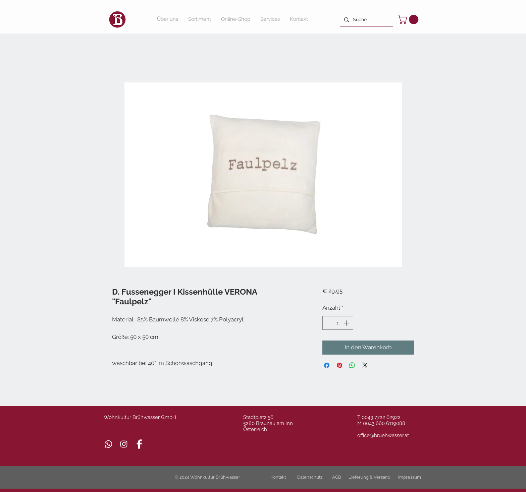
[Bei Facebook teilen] (327, 365)
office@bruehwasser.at (383, 435)
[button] (409, 19)
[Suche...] (366, 19)
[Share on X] (365, 365)
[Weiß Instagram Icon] (123, 444)
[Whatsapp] (108, 444)
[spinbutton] (337, 323)
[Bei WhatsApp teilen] (352, 365)
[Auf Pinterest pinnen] (339, 365)
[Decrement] (328, 323)
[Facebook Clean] (139, 444)
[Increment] (347, 323)
